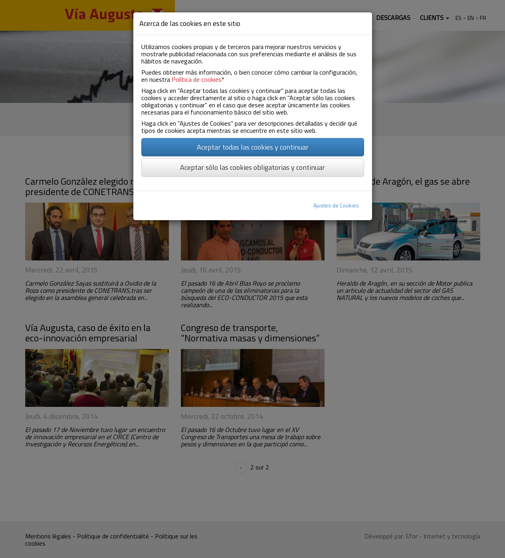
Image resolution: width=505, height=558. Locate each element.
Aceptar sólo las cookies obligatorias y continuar (252, 167)
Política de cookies (197, 79)
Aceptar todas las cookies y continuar (253, 147)
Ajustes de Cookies (336, 205)
